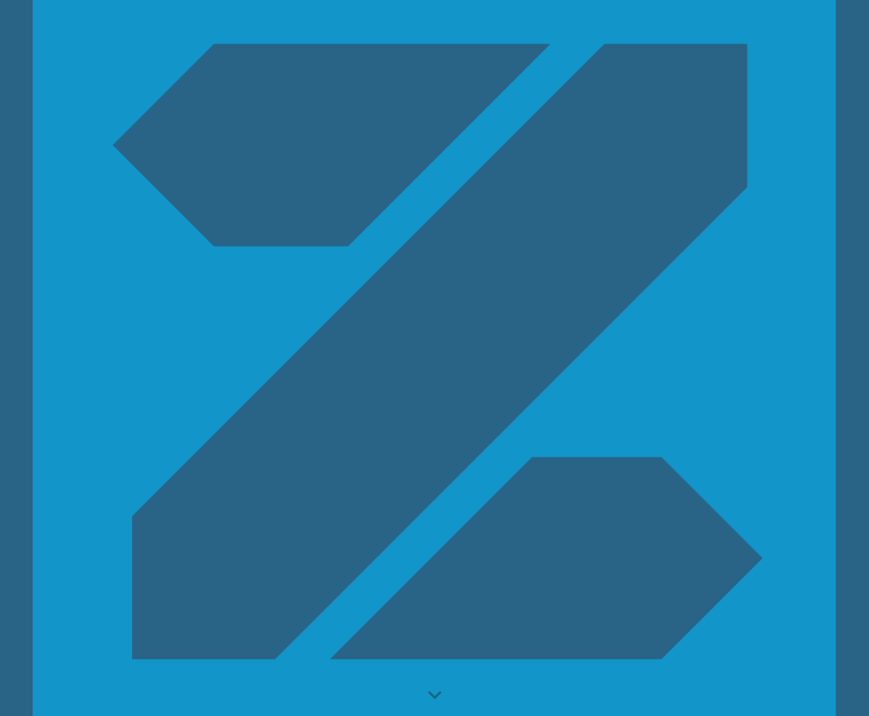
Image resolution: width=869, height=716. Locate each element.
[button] (434, 695)
